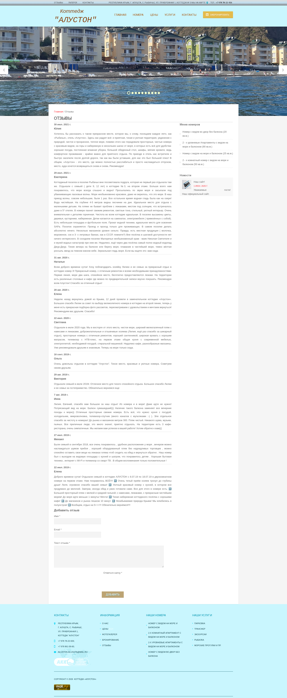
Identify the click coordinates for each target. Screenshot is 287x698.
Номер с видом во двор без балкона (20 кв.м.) (204, 133)
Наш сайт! (199, 181)
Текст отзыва (61, 543)
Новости (185, 175)
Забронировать (219, 14)
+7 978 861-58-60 (66, 646)
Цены (154, 15)
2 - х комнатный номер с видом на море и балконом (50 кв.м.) (205, 162)
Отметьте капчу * (112, 572)
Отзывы (58, 2)
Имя (56, 516)
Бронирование (110, 640)
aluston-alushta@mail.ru (72, 652)
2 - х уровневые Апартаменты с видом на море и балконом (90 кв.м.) (205, 144)
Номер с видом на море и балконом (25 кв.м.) (207, 153)
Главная (120, 15)
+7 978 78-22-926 (224, 2)
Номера (138, 15)
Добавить (113, 594)
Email (57, 529)
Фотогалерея (109, 634)
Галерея (72, 2)
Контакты (88, 2)
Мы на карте (198, 2)
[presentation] (113, 582)
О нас (105, 623)
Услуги (170, 15)
